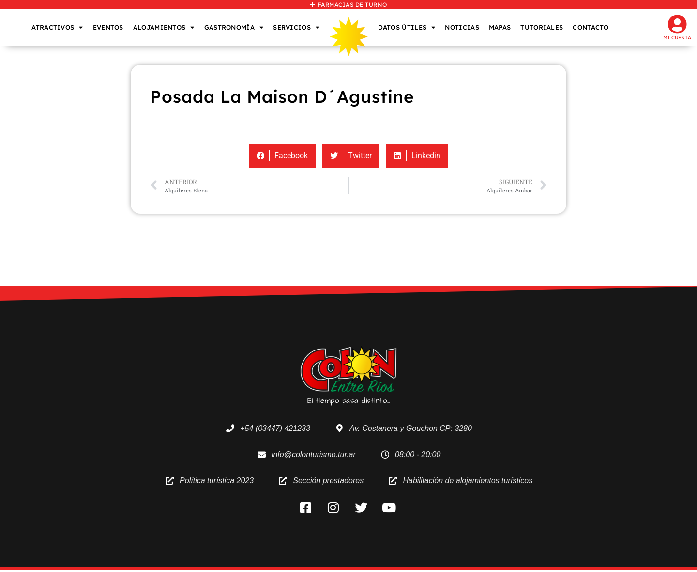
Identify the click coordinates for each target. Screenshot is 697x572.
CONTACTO (590, 27)
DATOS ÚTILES (407, 27)
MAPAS (500, 27)
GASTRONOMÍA (234, 27)
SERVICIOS (296, 27)
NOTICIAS (462, 27)
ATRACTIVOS (57, 27)
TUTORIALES (541, 27)
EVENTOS (108, 27)
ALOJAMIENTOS (164, 27)
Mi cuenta (677, 37)
